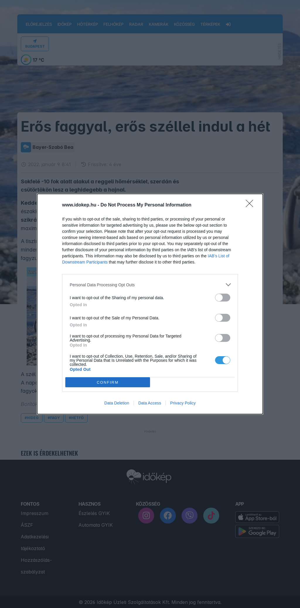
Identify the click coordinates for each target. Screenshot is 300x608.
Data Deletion (116, 403)
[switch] (222, 298)
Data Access (149, 403)
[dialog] (150, 304)
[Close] (251, 205)
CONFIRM (108, 382)
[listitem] (150, 285)
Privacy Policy (183, 403)
